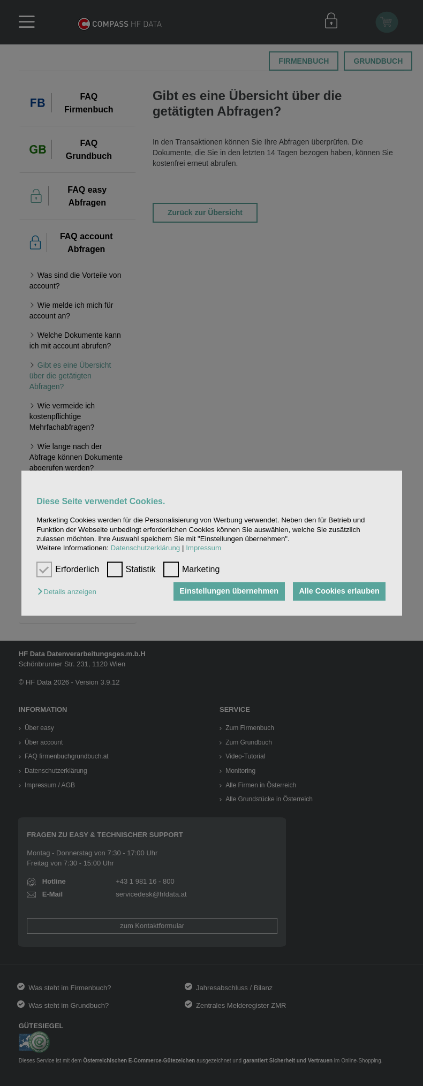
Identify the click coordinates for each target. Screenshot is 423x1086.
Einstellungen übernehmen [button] (228, 591)
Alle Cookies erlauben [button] (339, 591)
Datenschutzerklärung (145, 548)
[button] (69, 592)
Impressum (203, 548)
